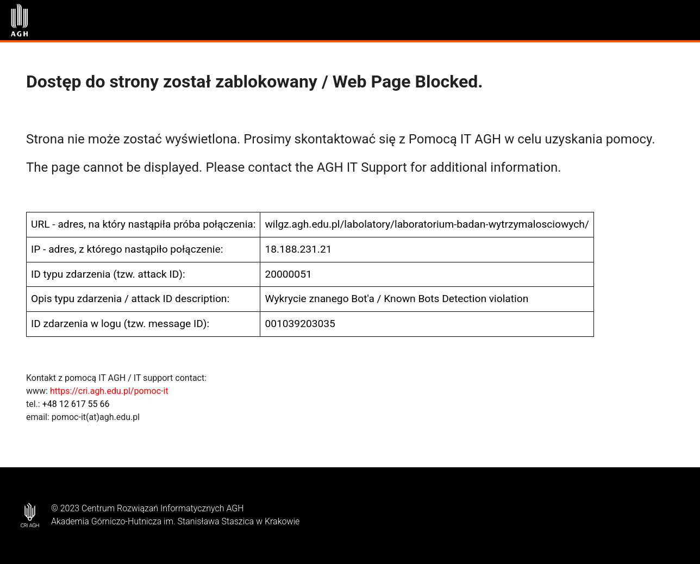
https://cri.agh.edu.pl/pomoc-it (109, 391)
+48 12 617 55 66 (76, 404)
